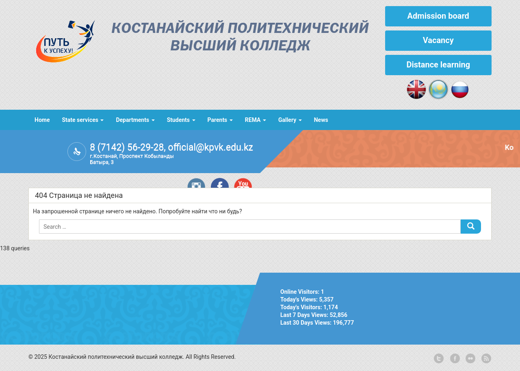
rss (485, 359)
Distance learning (438, 64)
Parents (220, 120)
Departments (135, 120)
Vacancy (438, 40)
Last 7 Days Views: (305, 315)
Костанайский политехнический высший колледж (240, 38)
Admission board (438, 16)
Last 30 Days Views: (306, 322)
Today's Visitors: (301, 307)
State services (83, 120)
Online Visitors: (300, 292)
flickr (470, 359)
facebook (454, 359)
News (321, 120)
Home (42, 120)
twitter (439, 359)
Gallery (290, 120)
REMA (255, 120)
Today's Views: (299, 299)
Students (181, 120)
